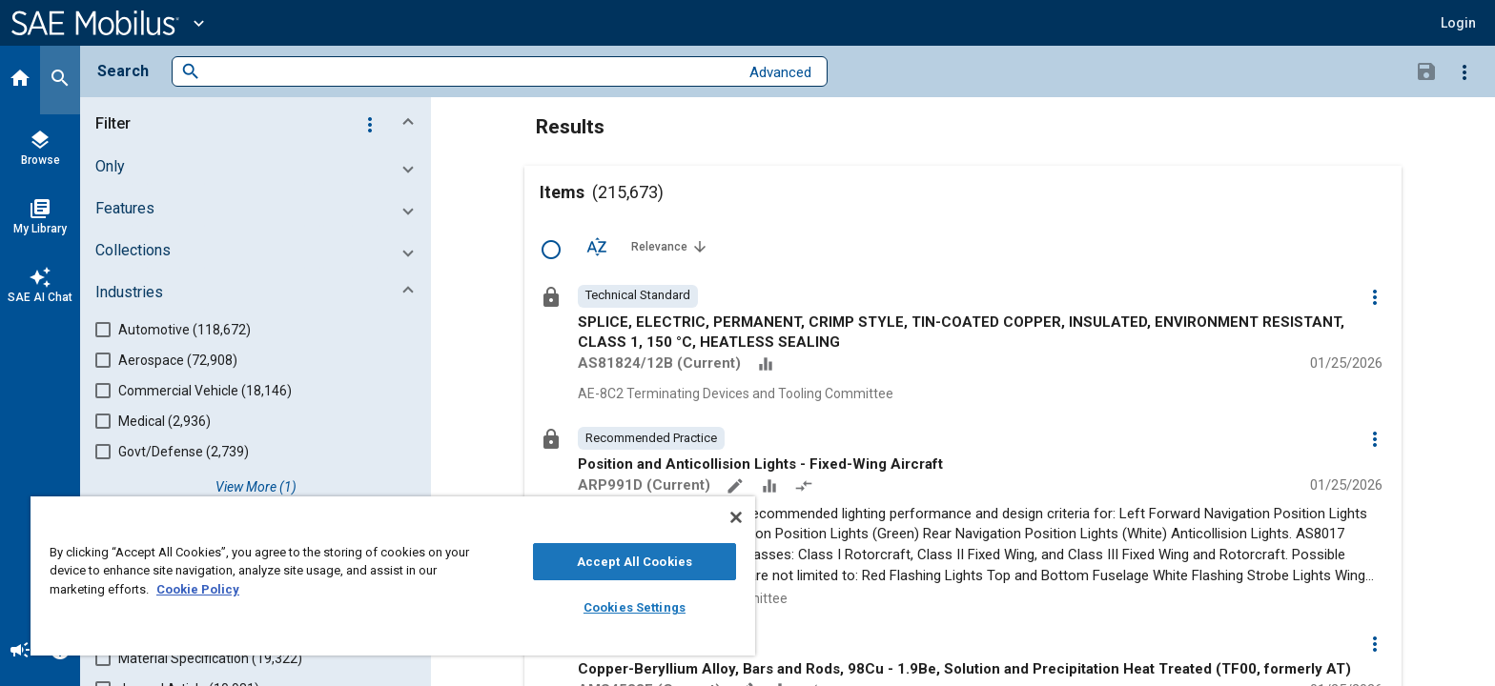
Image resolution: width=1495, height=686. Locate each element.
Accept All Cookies (634, 562)
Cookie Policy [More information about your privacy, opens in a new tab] (197, 589)
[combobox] (469, 72)
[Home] (20, 80)
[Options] (1464, 71)
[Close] (736, 517)
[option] (638, 296)
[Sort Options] (597, 246)
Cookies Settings (635, 607)
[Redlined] (805, 487)
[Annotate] (737, 487)
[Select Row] (551, 250)
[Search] (60, 80)
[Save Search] (1426, 70)
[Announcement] (20, 651)
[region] (393, 576)
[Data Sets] (767, 365)
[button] (1458, 23)
